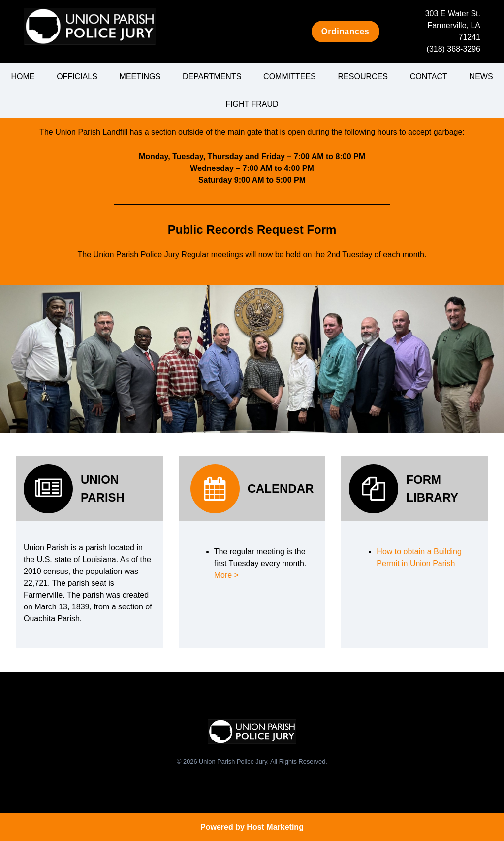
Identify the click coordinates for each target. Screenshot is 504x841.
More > (226, 575)
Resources (363, 76)
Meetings (140, 76)
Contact (428, 76)
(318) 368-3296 (453, 49)
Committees (289, 76)
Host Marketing (275, 827)
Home (22, 76)
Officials (77, 76)
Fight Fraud (251, 104)
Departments (212, 76)
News (481, 76)
